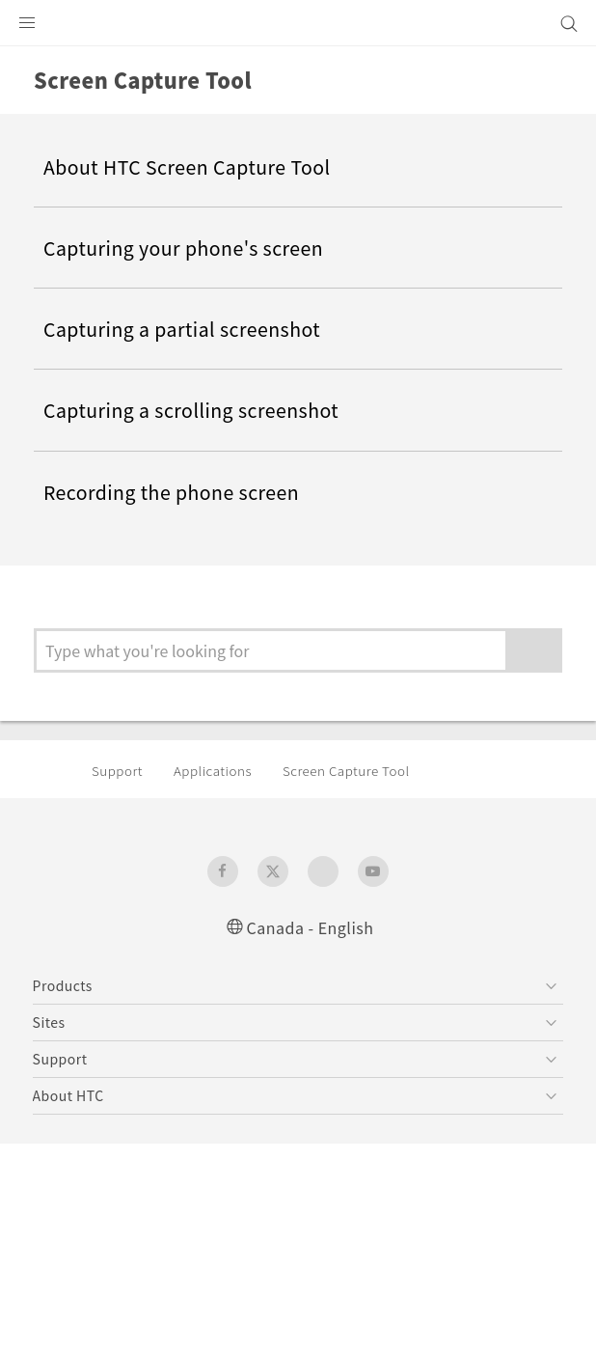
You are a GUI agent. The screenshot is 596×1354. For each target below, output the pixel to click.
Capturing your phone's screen (195, 248)
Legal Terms (77, 1267)
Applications (221, 771)
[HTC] (298, 23)
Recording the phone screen (183, 491)
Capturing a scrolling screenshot (202, 410)
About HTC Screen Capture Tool (198, 167)
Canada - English (310, 927)
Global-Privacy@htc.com (238, 1314)
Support (120, 771)
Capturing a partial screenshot (191, 329)
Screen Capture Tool (366, 771)
